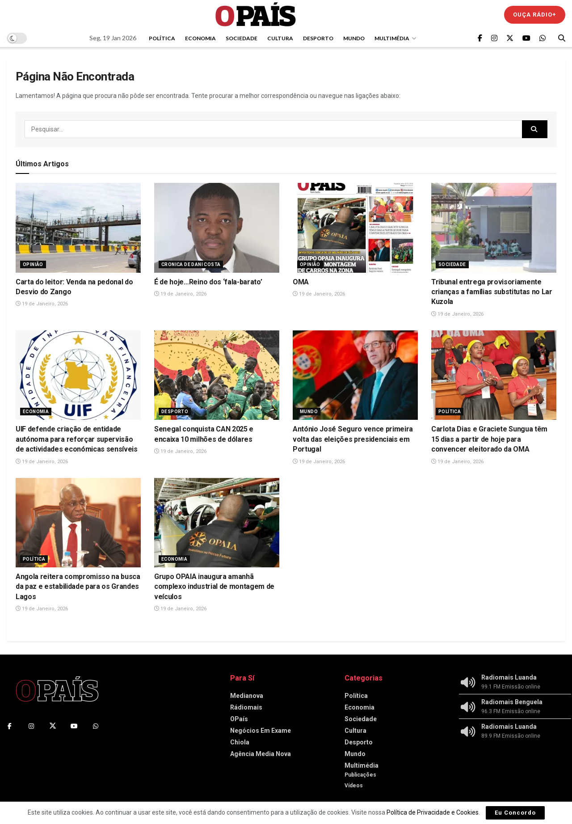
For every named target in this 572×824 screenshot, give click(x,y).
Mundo (354, 38)
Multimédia (391, 38)
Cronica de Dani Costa (190, 264)
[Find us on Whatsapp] (542, 38)
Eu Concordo (515, 812)
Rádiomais (246, 707)
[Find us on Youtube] (526, 38)
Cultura (280, 38)
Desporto (318, 38)
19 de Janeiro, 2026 (42, 304)
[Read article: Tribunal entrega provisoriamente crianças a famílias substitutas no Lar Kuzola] (493, 227)
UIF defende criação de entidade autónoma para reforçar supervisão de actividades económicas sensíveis (77, 439)
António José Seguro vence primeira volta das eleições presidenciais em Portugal (353, 439)
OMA (301, 282)
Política (162, 38)
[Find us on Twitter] (509, 38)
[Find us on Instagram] (494, 38)
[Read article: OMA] (355, 227)
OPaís (239, 719)
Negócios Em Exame (260, 730)
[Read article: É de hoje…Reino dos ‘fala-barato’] (216, 227)
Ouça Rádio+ (534, 14)
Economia (200, 38)
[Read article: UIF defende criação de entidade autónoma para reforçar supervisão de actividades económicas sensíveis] (78, 375)
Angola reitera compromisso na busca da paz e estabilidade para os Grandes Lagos (78, 586)
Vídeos (354, 785)
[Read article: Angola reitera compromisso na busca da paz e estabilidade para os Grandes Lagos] (78, 522)
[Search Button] (561, 38)
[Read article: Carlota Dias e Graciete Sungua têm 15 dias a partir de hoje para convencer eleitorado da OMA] (493, 375)
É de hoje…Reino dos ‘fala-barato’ (208, 282)
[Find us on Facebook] (480, 38)
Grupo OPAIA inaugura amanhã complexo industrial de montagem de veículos (214, 586)
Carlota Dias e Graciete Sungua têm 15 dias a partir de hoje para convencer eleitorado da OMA (489, 439)
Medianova (246, 695)
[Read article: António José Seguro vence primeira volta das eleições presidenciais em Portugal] (355, 375)
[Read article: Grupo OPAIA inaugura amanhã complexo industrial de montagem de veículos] (216, 522)
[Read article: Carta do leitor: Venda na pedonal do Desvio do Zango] (78, 227)
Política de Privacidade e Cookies (433, 812)
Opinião (33, 264)
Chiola (239, 742)
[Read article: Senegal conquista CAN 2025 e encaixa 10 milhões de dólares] (216, 375)
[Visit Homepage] (255, 14)
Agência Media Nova (260, 753)
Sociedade (241, 38)
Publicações (360, 775)
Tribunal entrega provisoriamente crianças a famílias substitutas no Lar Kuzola (491, 292)
